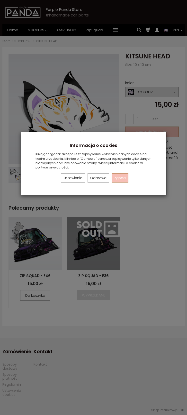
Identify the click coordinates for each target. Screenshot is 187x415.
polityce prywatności (52, 167)
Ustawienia (73, 178)
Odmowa (98, 178)
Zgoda (120, 178)
